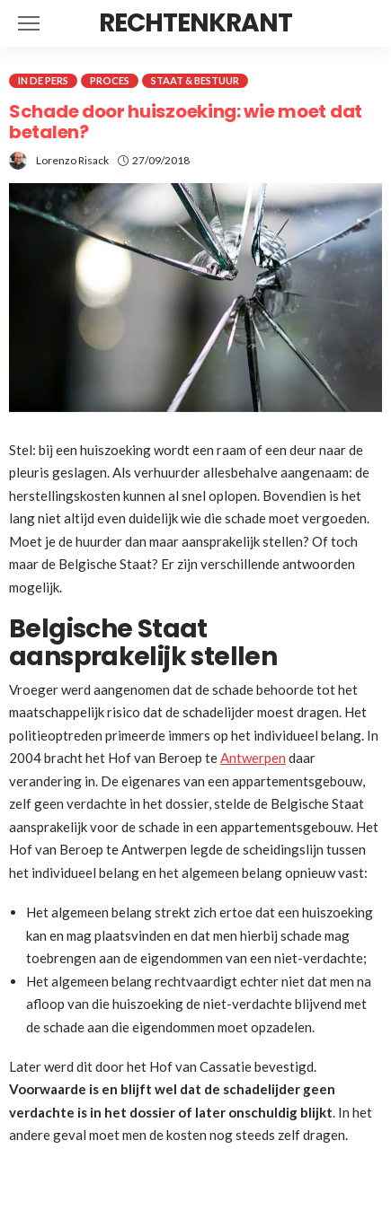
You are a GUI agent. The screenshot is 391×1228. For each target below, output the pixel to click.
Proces (109, 80)
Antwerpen (253, 758)
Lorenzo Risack (72, 160)
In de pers (43, 80)
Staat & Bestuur (195, 80)
